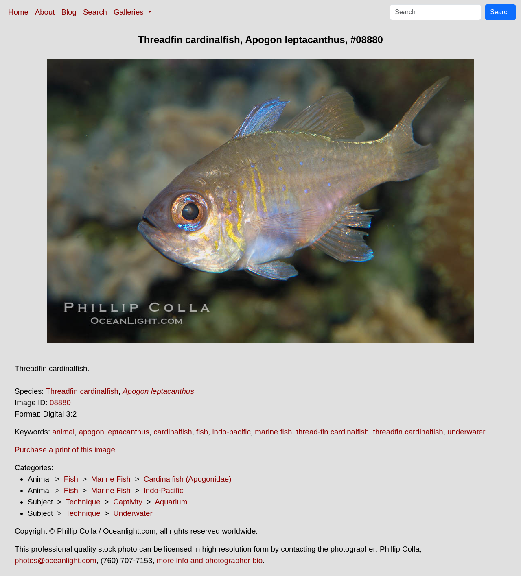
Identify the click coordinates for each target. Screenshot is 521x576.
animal (63, 432)
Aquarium (171, 501)
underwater (466, 432)
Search (95, 12)
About (45, 12)
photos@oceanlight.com (55, 560)
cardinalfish (172, 432)
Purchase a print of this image (65, 449)
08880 (60, 402)
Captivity (127, 501)
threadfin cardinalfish (408, 432)
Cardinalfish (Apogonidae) (188, 479)
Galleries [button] (130, 12)
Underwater (132, 513)
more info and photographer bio (210, 560)
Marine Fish (111, 479)
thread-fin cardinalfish (332, 432)
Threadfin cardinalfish (82, 391)
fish (202, 432)
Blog (69, 12)
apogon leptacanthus (114, 432)
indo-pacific (231, 432)
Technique (83, 501)
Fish (71, 479)
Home (18, 12)
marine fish (273, 432)
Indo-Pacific (163, 490)
